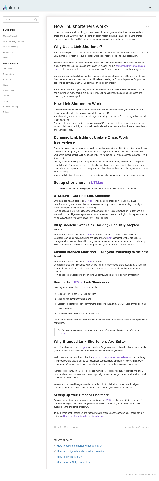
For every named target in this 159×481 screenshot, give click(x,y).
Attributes (7, 79)
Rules (5, 85)
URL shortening (12, 63)
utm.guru (83, 347)
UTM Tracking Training (13, 41)
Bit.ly (109, 238)
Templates (7, 68)
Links (5, 57)
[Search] (21, 19)
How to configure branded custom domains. (84, 416)
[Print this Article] (147, 26)
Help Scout (152, 474)
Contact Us (74, 427)
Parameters (8, 74)
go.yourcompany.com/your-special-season (113, 357)
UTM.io (97, 182)
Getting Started (10, 36)
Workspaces (8, 52)
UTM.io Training (10, 47)
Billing (6, 112)
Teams (6, 96)
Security (7, 101)
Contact (150, 7)
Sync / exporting (10, 106)
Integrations (8, 90)
